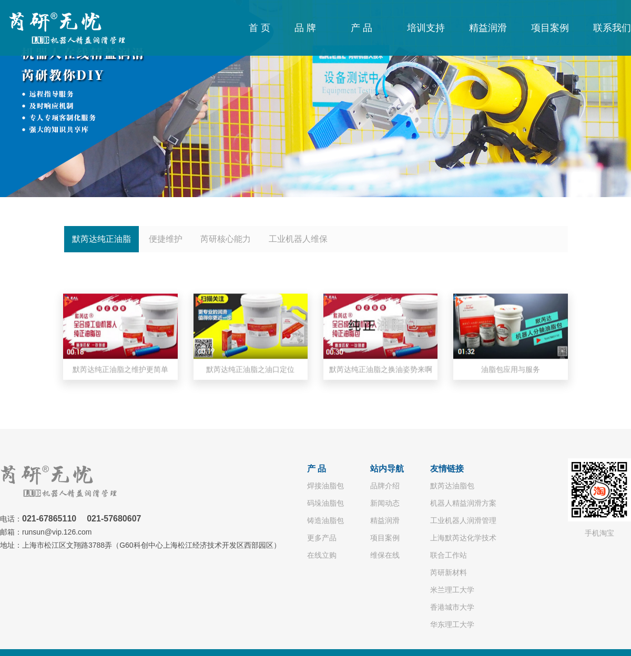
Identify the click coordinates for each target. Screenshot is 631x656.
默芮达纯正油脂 (101, 238)
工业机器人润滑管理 (463, 520)
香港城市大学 (452, 607)
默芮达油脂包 (452, 485)
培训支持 (426, 28)
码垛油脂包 (325, 503)
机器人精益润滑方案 (463, 503)
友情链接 (447, 468)
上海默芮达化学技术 (463, 538)
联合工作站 (448, 555)
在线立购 (322, 555)
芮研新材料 (448, 572)
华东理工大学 (452, 624)
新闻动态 (385, 503)
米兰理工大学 (452, 590)
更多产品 (322, 538)
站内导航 (387, 468)
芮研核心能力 (225, 238)
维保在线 (385, 555)
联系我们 (612, 28)
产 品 (361, 28)
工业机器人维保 (298, 238)
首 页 (259, 28)
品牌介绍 (385, 485)
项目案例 (550, 28)
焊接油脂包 (325, 485)
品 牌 (305, 28)
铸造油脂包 (325, 520)
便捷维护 (165, 238)
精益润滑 (488, 28)
